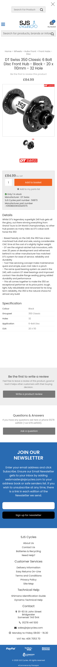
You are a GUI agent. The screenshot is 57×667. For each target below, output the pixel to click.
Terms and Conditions (28, 575)
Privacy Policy (28, 579)
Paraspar (35, 665)
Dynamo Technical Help (28, 600)
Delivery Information (28, 567)
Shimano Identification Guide (28, 596)
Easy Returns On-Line (28, 571)
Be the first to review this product (28, 74)
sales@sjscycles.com (30, 627)
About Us (28, 543)
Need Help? (28, 555)
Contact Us (28, 547)
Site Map (28, 583)
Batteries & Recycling (28, 551)
